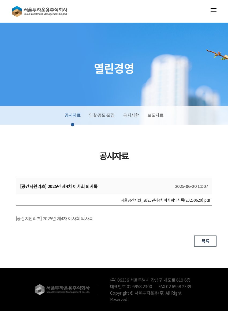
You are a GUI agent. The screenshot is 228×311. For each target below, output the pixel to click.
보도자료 (155, 115)
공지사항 (131, 115)
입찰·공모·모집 (101, 115)
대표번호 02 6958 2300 (131, 286)
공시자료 (73, 115)
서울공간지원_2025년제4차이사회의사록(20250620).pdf (165, 200)
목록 (205, 241)
